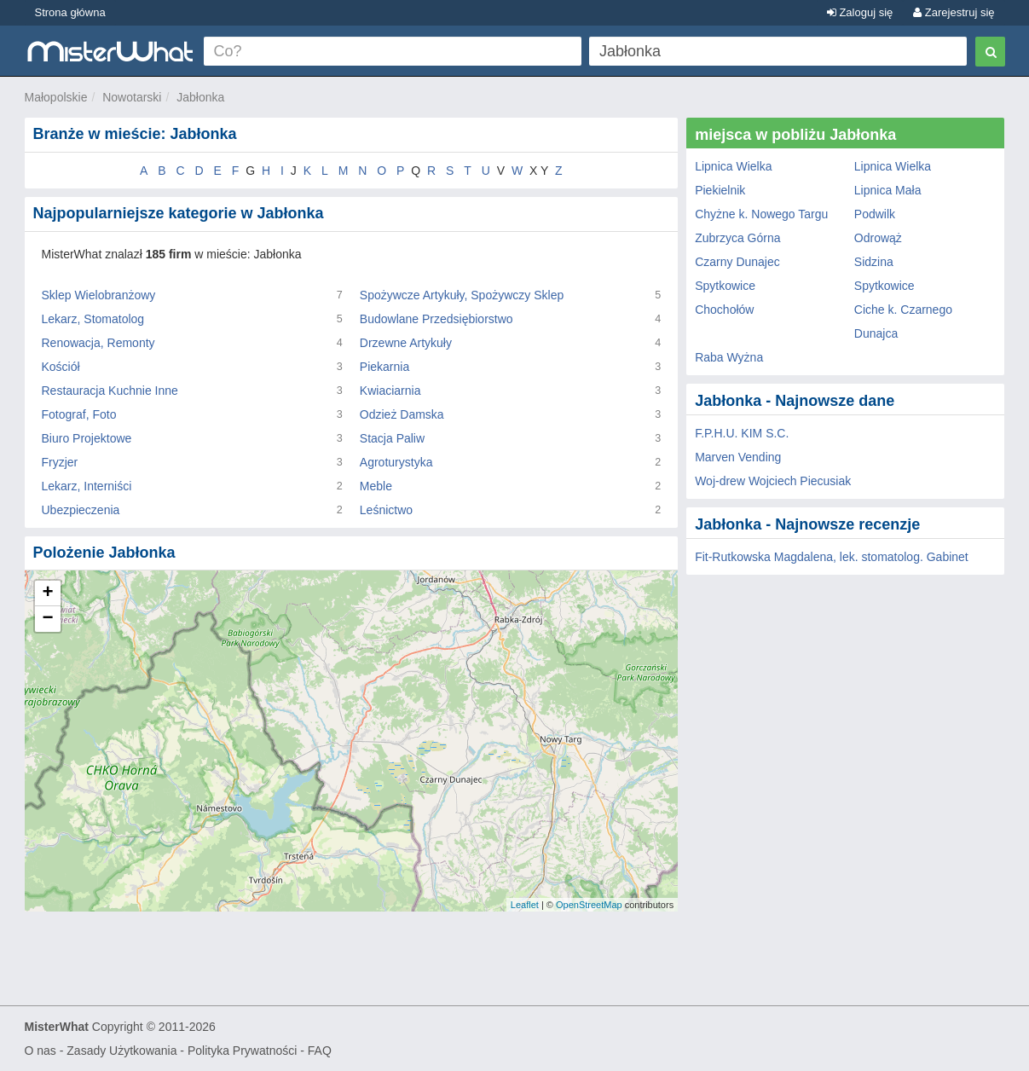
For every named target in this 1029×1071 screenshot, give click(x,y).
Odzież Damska (402, 414)
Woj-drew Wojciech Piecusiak (773, 481)
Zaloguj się (860, 12)
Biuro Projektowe (87, 438)
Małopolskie (56, 97)
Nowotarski (131, 97)
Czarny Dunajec (737, 262)
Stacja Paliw (392, 438)
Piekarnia (384, 366)
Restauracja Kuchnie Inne (110, 390)
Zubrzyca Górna (737, 238)
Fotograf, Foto (79, 414)
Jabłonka (200, 97)
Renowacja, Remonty (98, 343)
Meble (376, 486)
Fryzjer (60, 462)
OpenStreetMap (589, 905)
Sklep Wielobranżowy (99, 295)
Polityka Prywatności (242, 1050)
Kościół (61, 366)
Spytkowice (725, 285)
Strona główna (70, 12)
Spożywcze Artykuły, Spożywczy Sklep (462, 295)
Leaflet (525, 905)
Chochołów (724, 309)
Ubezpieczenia (81, 510)
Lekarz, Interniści (87, 486)
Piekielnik (720, 190)
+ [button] (47, 593)
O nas (40, 1050)
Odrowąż (878, 238)
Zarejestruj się (953, 12)
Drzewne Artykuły (406, 343)
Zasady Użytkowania (121, 1050)
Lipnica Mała (888, 190)
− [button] (47, 619)
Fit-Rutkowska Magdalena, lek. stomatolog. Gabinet (831, 557)
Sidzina (873, 262)
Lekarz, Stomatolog (93, 319)
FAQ (320, 1050)
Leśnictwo (386, 510)
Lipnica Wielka (733, 166)
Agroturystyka (396, 462)
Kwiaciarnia (390, 390)
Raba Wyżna (729, 357)
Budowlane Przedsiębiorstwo (436, 319)
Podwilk (874, 214)
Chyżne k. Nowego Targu (761, 214)
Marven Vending (738, 457)
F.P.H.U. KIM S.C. (742, 433)
